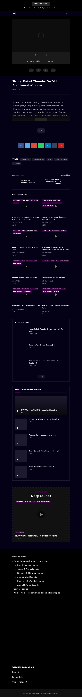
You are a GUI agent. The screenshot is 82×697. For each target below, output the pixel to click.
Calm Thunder (47, 200)
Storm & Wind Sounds (27, 577)
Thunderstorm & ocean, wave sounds (43, 435)
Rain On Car (34, 200)
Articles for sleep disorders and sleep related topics (37, 593)
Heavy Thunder (39, 159)
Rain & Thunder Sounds (27, 565)
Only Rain (30, 231)
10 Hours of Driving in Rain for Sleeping (44, 419)
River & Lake (27, 291)
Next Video (65, 175)
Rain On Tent (17, 233)
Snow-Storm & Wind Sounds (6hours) (44, 451)
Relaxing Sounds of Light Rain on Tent (25, 248)
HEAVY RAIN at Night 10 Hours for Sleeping (38, 410)
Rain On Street (47, 291)
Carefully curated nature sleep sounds (31, 561)
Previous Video (18, 175)
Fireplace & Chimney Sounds (30, 573)
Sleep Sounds (20, 532)
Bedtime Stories (21, 589)
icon (26, 206)
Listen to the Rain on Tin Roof (53, 278)
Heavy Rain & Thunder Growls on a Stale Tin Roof (46, 330)
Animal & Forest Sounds (28, 585)
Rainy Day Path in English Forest (41, 467)
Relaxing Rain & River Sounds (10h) (26, 306)
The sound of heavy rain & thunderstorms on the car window (55, 248)
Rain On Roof (17, 263)
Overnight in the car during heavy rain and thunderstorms (25, 218)
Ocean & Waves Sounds (28, 569)
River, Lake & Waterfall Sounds (30, 581)
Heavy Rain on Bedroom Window (28, 181)
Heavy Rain (25, 159)
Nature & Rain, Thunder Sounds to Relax (55, 307)
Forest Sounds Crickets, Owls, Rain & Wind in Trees (41, 8)
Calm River (16, 289)
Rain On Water (17, 291)
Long (23, 200)
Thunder (17, 164)
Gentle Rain (16, 231)
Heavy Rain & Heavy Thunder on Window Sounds (53, 181)
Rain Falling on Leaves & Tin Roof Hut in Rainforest (44, 362)
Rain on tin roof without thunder (24, 278)
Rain (49, 159)
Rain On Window (61, 159)
